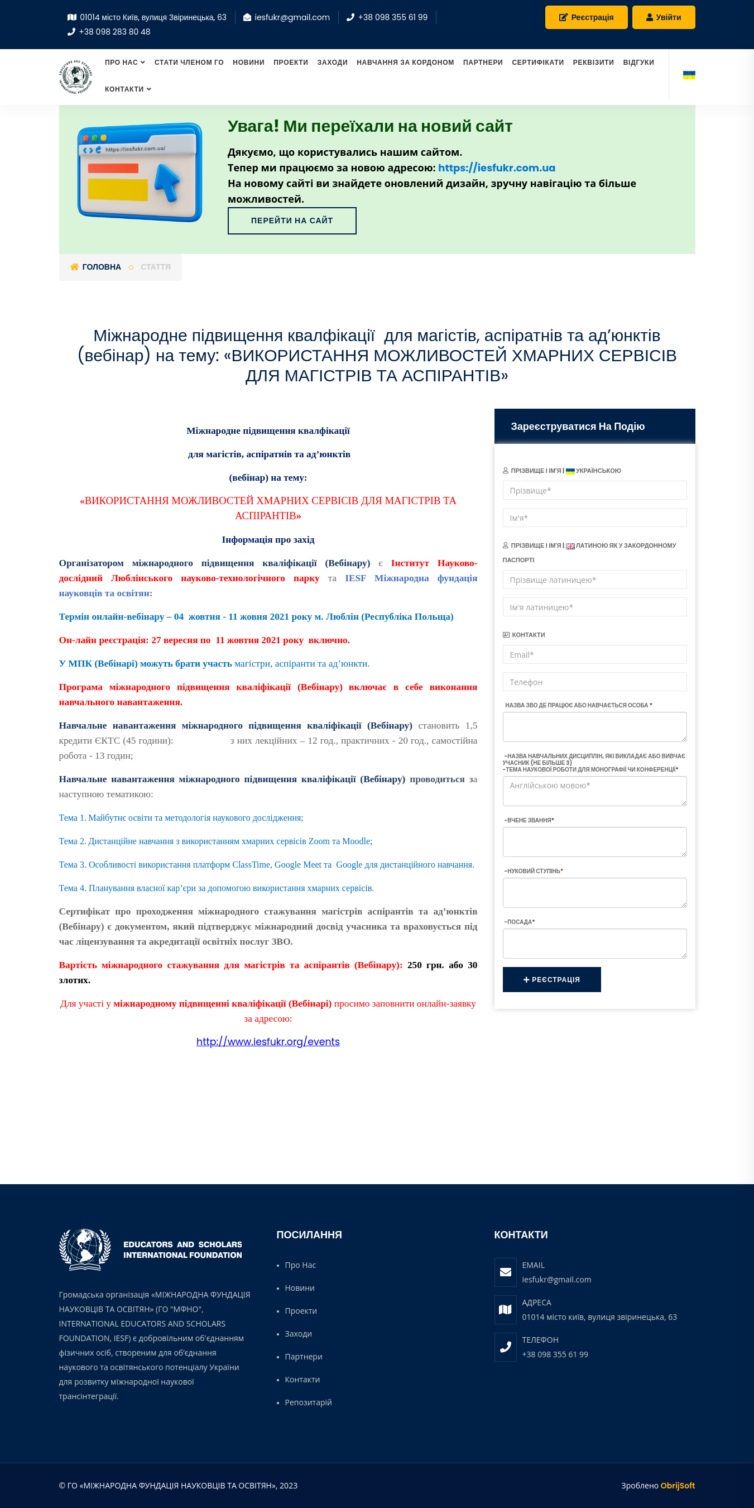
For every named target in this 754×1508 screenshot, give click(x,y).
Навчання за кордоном (405, 62)
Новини (249, 62)
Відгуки (639, 62)
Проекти (290, 62)
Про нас (121, 62)
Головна (96, 266)
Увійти (663, 17)
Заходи (333, 62)
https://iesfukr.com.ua (496, 168)
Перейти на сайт (292, 220)
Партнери (483, 62)
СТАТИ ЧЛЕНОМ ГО (189, 62)
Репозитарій (308, 1402)
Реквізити (593, 62)
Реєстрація (586, 17)
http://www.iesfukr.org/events (268, 1042)
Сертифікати (538, 62)
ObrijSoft (678, 1485)
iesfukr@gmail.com (557, 1279)
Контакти (124, 89)
